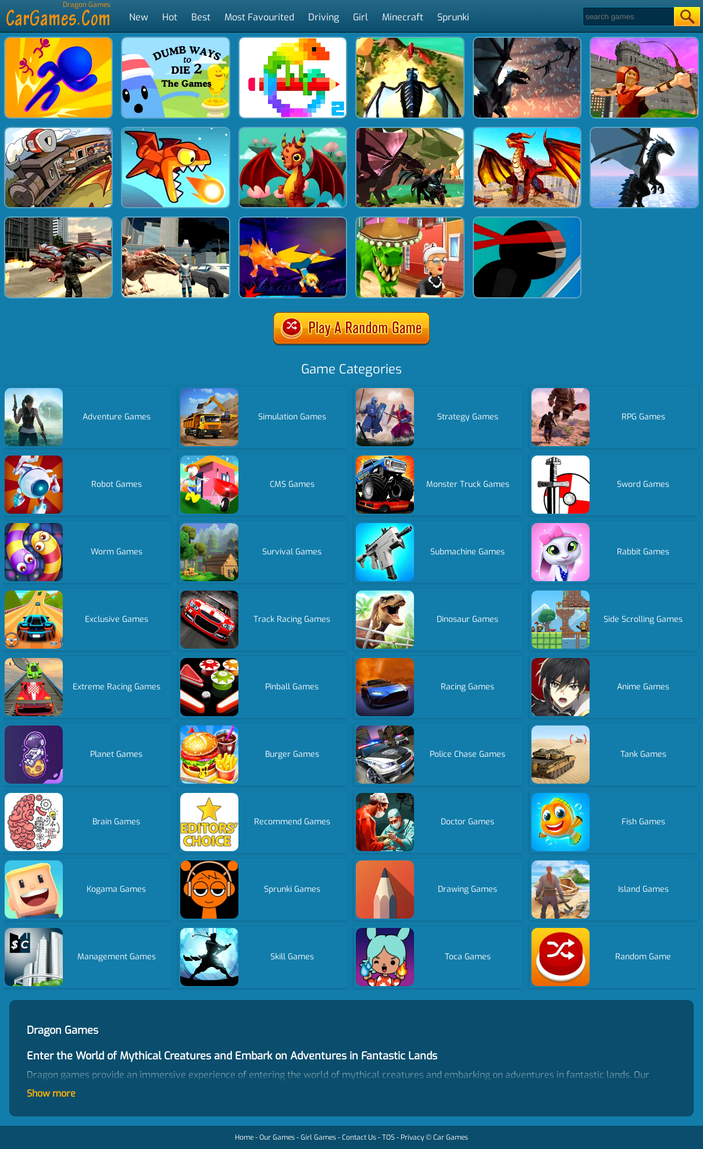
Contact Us (359, 1137)
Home (244, 1137)
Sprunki (453, 17)
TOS (388, 1137)
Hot (169, 17)
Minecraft (402, 17)
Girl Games (318, 1137)
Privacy (412, 1137)
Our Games (277, 1137)
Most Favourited (259, 17)
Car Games (450, 1137)
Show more (51, 1093)
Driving (323, 17)
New (138, 17)
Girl (360, 17)
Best (200, 17)
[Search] (628, 16)
